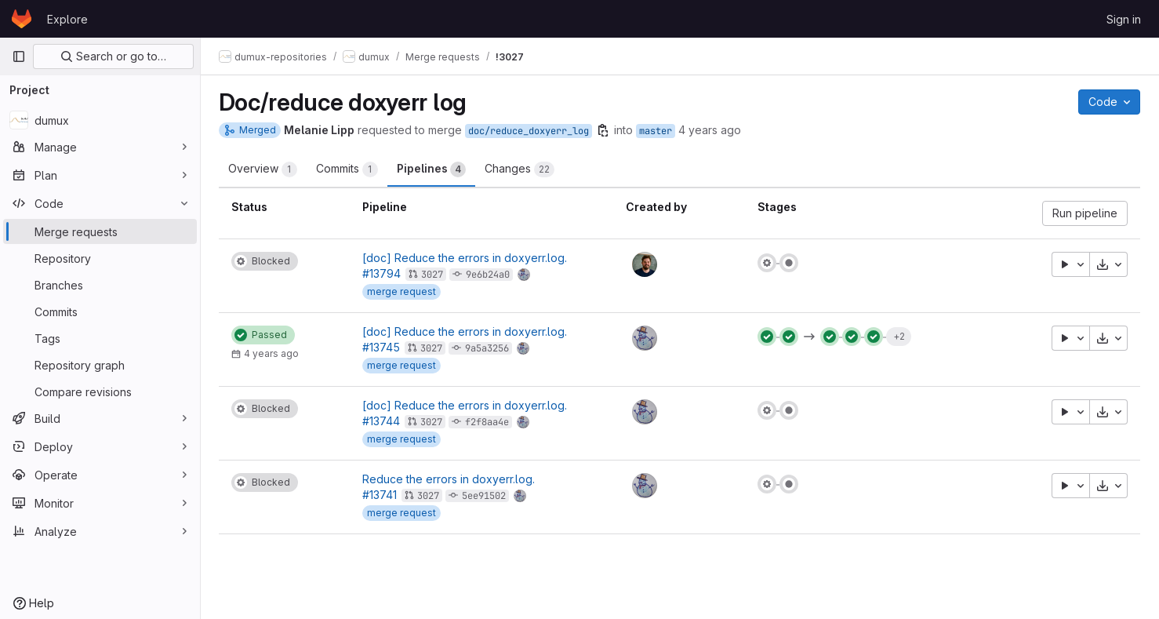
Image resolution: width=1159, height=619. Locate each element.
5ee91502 (485, 496)
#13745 (382, 347)
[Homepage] (22, 18)
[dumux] (100, 120)
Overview (263, 169)
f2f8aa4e (488, 422)
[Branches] (100, 284)
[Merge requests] (100, 231)
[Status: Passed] (264, 335)
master (656, 131)
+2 (899, 336)
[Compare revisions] (100, 391)
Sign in (1123, 19)
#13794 (383, 273)
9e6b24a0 (489, 274)
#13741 (381, 494)
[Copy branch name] (603, 130)
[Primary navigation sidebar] (18, 56)
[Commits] (100, 311)
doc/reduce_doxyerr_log (529, 131)
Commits (348, 169)
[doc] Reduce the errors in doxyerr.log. (466, 257)
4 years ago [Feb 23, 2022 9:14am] (710, 130)
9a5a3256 (488, 348)
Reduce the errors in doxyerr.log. (450, 479)
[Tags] (100, 338)
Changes (520, 169)
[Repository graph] (100, 364)
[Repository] (100, 258)
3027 (434, 274)
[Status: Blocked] (265, 261)
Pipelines (432, 169)
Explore (67, 19)
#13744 (382, 421)
